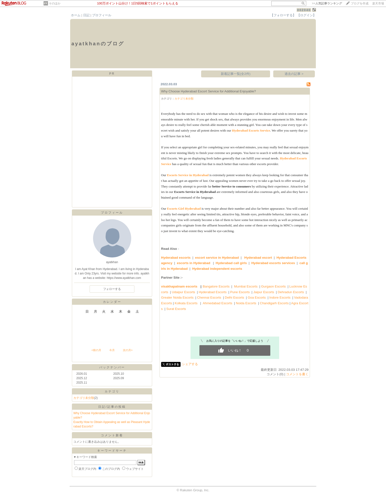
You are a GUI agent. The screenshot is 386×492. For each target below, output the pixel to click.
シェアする (190, 364)
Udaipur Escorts (183, 292)
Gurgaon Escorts (273, 286)
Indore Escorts (279, 297)
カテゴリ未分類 (83, 398)
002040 (304, 10)
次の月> (127, 350)
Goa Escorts (257, 297)
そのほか (55, 3)
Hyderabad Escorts (212, 292)
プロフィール (101, 15)
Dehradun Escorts (291, 292)
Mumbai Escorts (246, 286)
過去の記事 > (294, 74)
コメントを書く (297, 374)
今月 (112, 350)
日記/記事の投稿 (112, 406)
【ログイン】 (306, 15)
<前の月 (96, 350)
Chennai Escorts (209, 297)
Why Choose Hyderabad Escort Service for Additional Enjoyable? (208, 91)
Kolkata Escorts (186, 303)
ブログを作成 (360, 3)
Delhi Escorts (234, 297)
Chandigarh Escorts (274, 303)
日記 (86, 15)
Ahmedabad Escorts (217, 303)
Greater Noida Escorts (177, 297)
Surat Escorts (176, 309)
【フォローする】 (283, 15)
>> (327, 3)
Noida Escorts (246, 303)
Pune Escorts (240, 292)
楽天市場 (378, 3)
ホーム (75, 15)
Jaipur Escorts (263, 292)
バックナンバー (112, 367)
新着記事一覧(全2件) (235, 74)
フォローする (112, 289)
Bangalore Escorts (216, 286)
